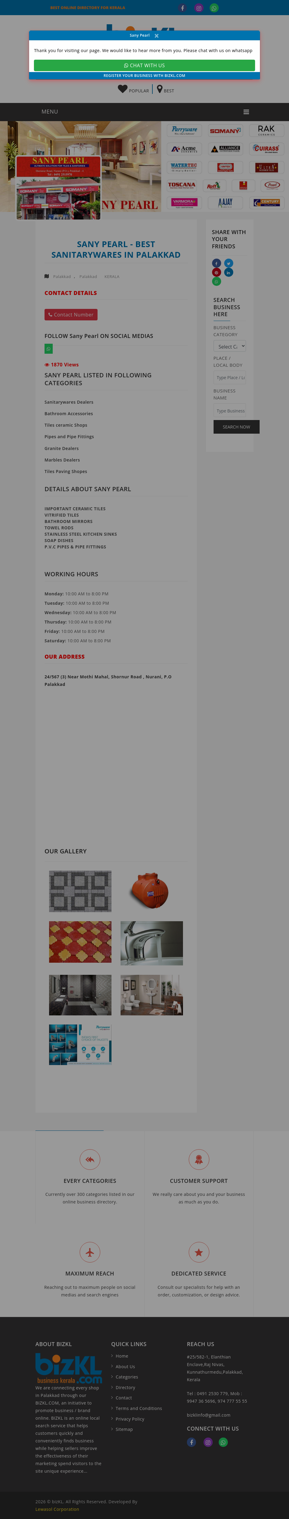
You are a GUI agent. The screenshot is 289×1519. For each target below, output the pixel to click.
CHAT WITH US (144, 65)
